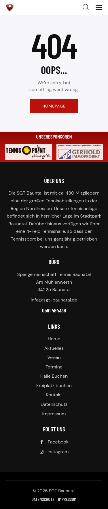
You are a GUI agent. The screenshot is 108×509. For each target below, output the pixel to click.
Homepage (54, 106)
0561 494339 (54, 310)
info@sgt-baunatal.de (54, 300)
